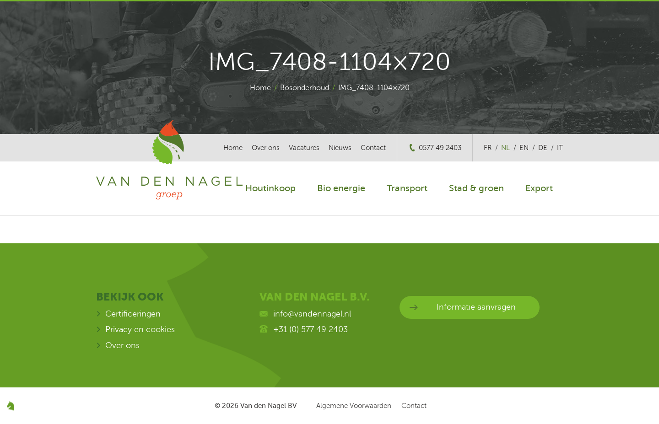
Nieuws (340, 147)
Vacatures (304, 147)
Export (539, 188)
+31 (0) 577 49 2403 (310, 329)
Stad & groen (476, 188)
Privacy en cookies (140, 329)
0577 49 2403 (440, 147)
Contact (373, 147)
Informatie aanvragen (476, 306)
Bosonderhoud (304, 88)
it (560, 147)
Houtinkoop (270, 188)
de (542, 147)
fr (488, 147)
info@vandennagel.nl (312, 313)
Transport (407, 188)
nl (505, 147)
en (524, 147)
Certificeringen (133, 313)
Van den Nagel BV (268, 405)
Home (260, 88)
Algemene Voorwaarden (353, 405)
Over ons (266, 147)
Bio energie (341, 188)
